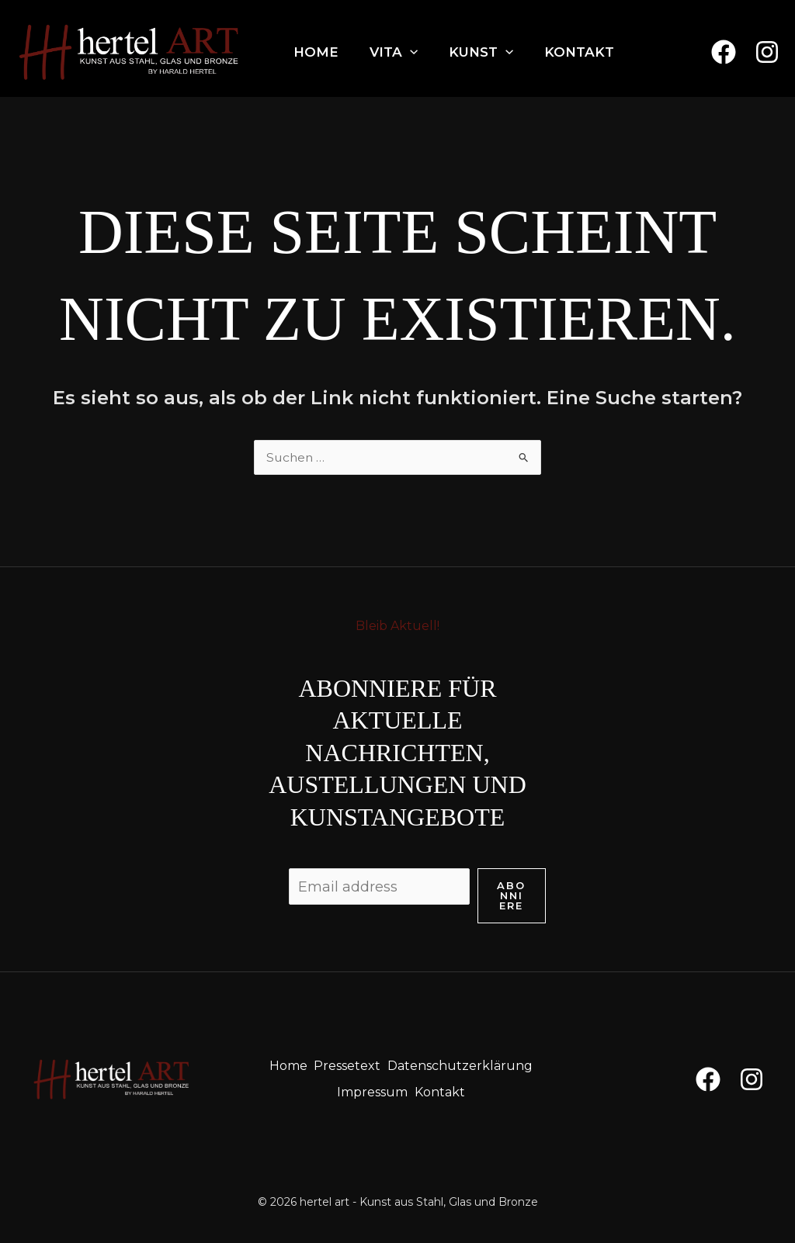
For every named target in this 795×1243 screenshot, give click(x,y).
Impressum (372, 1087)
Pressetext (348, 1064)
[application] (410, 52)
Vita (394, 52)
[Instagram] (767, 52)
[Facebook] (723, 52)
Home (315, 52)
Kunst (481, 52)
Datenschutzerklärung (463, 1064)
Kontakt (579, 52)
